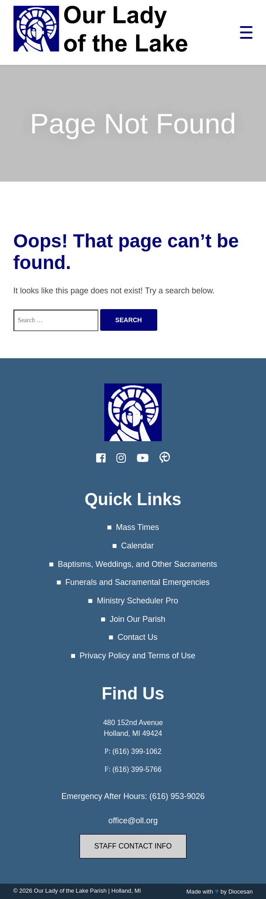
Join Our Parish (137, 619)
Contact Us (137, 637)
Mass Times (137, 527)
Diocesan (240, 891)
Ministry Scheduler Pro (137, 600)
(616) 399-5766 (136, 769)
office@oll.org (133, 820)
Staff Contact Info (133, 846)
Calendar (137, 545)
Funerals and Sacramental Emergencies (137, 582)
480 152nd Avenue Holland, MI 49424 (133, 728)
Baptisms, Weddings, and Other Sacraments (137, 564)
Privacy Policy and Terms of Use (137, 655)
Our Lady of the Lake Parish (70, 890)
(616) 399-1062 (136, 751)
